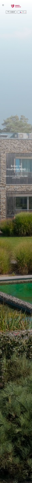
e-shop (11, 12)
